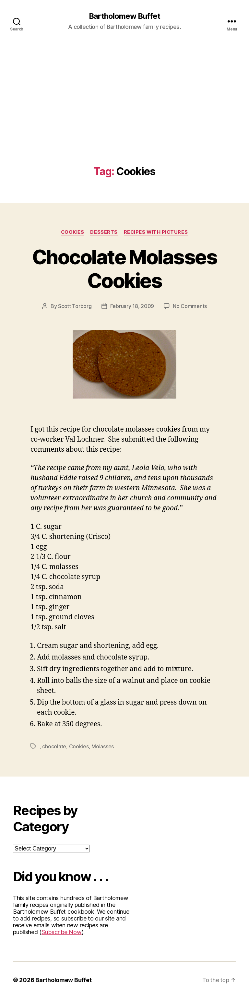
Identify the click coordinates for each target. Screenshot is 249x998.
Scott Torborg (75, 306)
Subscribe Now (62, 931)
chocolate (54, 746)
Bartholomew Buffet (124, 16)
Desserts (103, 232)
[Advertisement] (124, 117)
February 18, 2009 (132, 306)
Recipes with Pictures (156, 232)
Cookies (72, 232)
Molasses (102, 746)
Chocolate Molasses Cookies (124, 268)
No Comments (190, 306)
